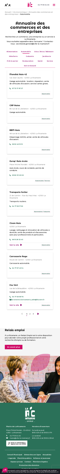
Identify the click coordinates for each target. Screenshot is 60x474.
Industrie (30, 56)
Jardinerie (46, 56)
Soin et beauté (30, 66)
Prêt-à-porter (12, 61)
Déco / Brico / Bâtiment (43, 51)
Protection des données (29, 465)
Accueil (8, 12)
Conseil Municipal (14, 455)
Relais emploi (15, 330)
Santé (40, 61)
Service (50, 61)
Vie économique (20, 12)
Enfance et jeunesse (41, 458)
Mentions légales (40, 462)
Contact (28, 462)
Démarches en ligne (32, 455)
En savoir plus (13, 347)
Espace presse (17, 462)
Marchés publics (24, 458)
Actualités (47, 455)
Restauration (27, 61)
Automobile (46, 94)
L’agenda (12, 458)
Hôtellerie (13, 56)
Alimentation (12, 51)
